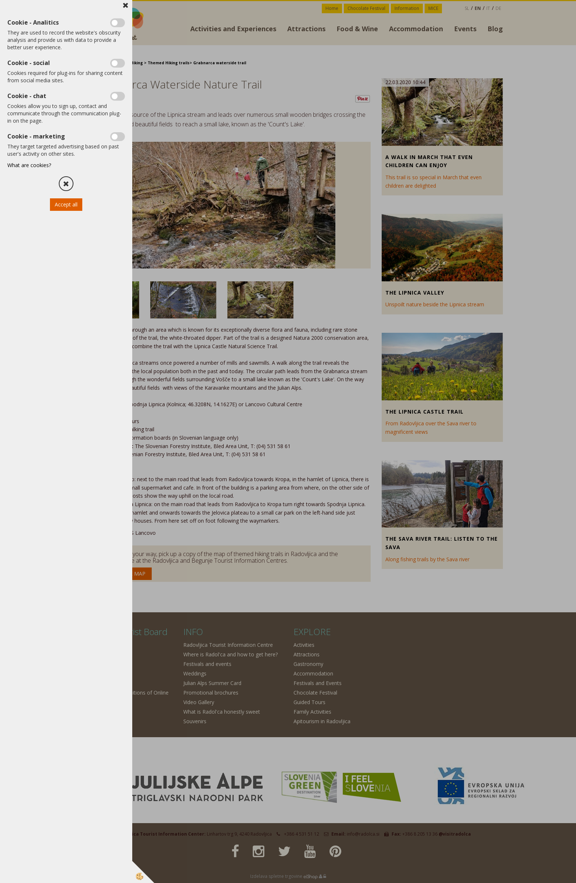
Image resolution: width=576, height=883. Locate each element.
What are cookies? (29, 165)
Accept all (66, 204)
